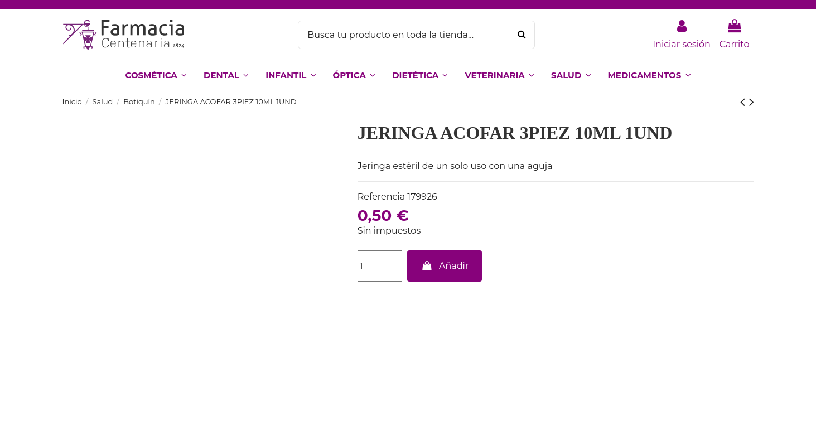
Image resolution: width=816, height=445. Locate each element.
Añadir (445, 265)
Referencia (381, 196)
